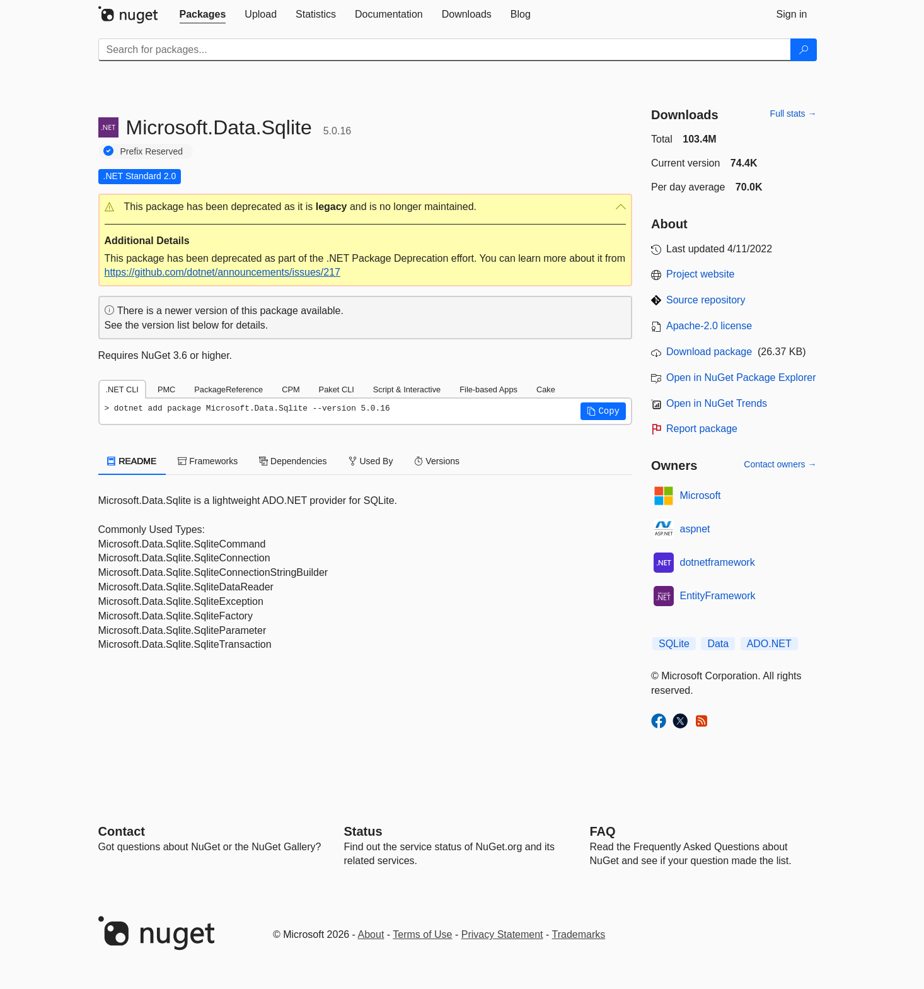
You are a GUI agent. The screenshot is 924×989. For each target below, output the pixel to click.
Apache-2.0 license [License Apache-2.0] (709, 325)
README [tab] (132, 461)
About (371, 934)
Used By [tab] (371, 461)
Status (363, 831)
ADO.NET (769, 643)
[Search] (803, 49)
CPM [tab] (290, 389)
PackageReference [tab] (228, 389)
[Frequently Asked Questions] (603, 831)
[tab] (203, 14)
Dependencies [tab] (292, 461)
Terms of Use (422, 934)
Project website (700, 274)
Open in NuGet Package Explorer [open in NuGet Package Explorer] (741, 377)
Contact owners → (780, 464)
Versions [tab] (436, 461)
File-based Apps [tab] (488, 389)
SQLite (674, 643)
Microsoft (700, 495)
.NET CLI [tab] (122, 389)
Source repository (705, 300)
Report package (701, 428)
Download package (709, 351)
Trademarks (579, 934)
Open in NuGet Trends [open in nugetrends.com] (716, 403)
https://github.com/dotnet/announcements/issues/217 (222, 272)
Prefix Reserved (151, 151)
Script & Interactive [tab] (407, 389)
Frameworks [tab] (208, 461)
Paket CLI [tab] (336, 389)
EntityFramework (718, 595)
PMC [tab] (166, 389)
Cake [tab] (545, 389)
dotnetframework (717, 562)
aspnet (695, 529)
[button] (366, 207)
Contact (121, 831)
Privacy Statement (502, 934)
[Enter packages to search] (444, 49)
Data (718, 643)
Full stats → (793, 113)
